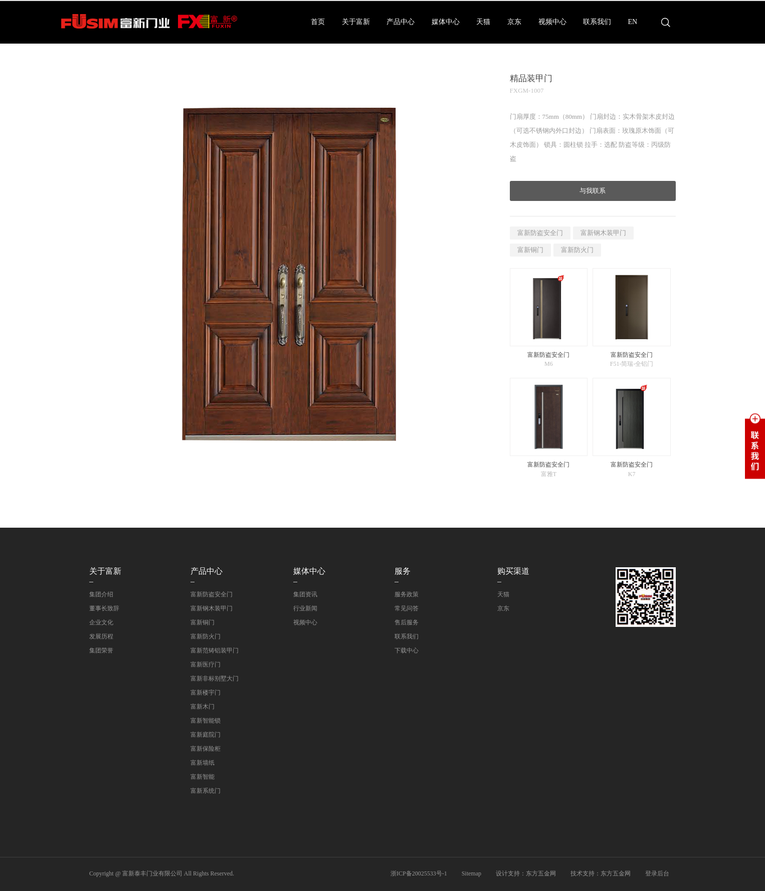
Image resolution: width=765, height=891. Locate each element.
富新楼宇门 (205, 692)
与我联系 (593, 190)
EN (633, 22)
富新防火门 (577, 250)
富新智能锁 (205, 720)
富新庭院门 (205, 734)
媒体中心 (446, 22)
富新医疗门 (205, 664)
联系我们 (597, 22)
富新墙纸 (202, 762)
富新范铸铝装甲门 (214, 650)
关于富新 (356, 22)
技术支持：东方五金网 (600, 873)
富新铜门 (530, 250)
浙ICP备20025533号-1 (419, 873)
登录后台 (657, 873)
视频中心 (552, 22)
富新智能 (202, 776)
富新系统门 (205, 790)
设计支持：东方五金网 (526, 873)
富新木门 (202, 706)
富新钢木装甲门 (603, 233)
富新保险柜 (205, 748)
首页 (318, 22)
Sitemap (471, 873)
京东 (514, 22)
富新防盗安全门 (540, 233)
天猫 (483, 22)
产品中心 (401, 22)
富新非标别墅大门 (214, 678)
